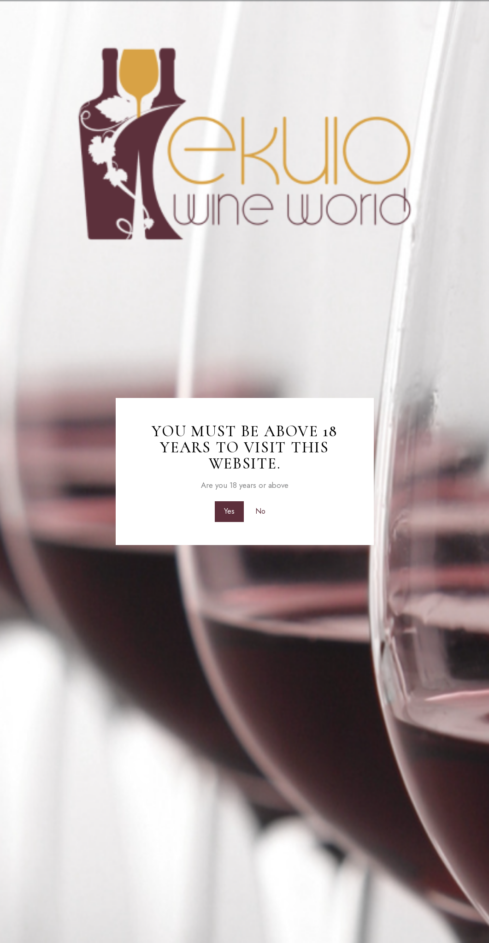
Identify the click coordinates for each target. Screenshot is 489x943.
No (260, 511)
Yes (229, 511)
